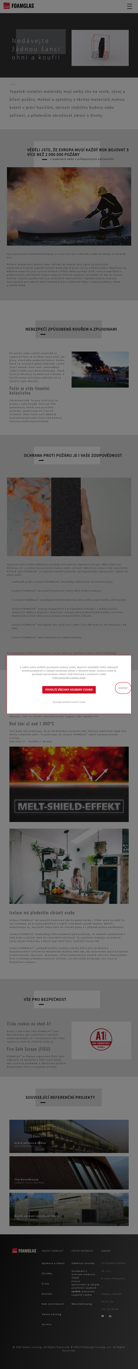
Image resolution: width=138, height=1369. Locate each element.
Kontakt (123, 687)
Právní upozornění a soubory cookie (69, 677)
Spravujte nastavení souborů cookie (69, 702)
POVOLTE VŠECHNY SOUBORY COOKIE (69, 689)
